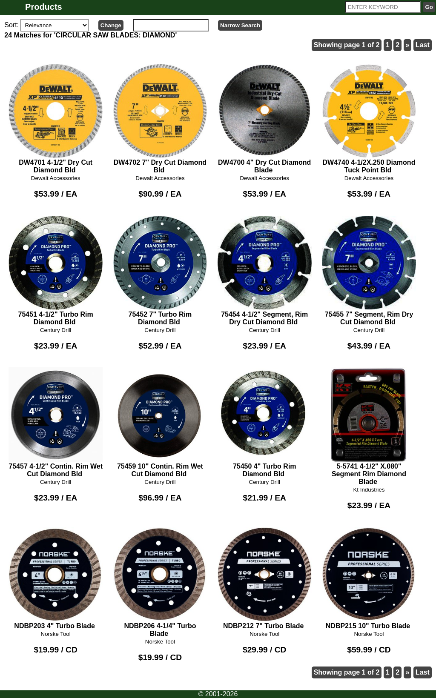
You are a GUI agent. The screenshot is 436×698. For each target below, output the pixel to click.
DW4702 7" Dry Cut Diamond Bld (160, 118)
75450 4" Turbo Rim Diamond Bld (265, 422)
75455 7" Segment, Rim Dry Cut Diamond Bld (369, 270)
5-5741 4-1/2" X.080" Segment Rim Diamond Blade (369, 426)
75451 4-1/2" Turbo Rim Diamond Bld (56, 270)
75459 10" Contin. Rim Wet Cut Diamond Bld (160, 422)
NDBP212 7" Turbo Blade (265, 577)
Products (43, 6)
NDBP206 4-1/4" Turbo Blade (160, 581)
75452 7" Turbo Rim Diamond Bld (160, 270)
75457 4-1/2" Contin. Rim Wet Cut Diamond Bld (56, 422)
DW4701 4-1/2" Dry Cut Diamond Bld (56, 118)
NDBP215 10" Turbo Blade (369, 577)
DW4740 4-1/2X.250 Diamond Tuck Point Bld (369, 118)
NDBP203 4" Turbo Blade (56, 577)
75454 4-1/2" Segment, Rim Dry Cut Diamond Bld (265, 270)
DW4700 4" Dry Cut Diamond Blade (265, 118)
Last (423, 45)
